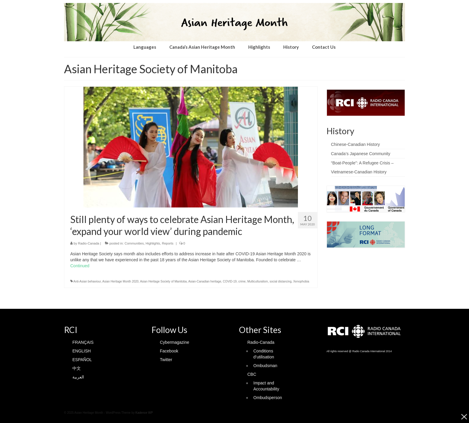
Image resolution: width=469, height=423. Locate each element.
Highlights (153, 243)
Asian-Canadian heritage (204, 281)
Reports (167, 243)
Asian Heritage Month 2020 (120, 281)
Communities (134, 243)
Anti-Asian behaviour (87, 281)
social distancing (280, 281)
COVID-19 (230, 281)
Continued (79, 265)
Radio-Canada (88, 243)
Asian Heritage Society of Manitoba (163, 281)
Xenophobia (301, 281)
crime (242, 281)
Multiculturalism (257, 281)
